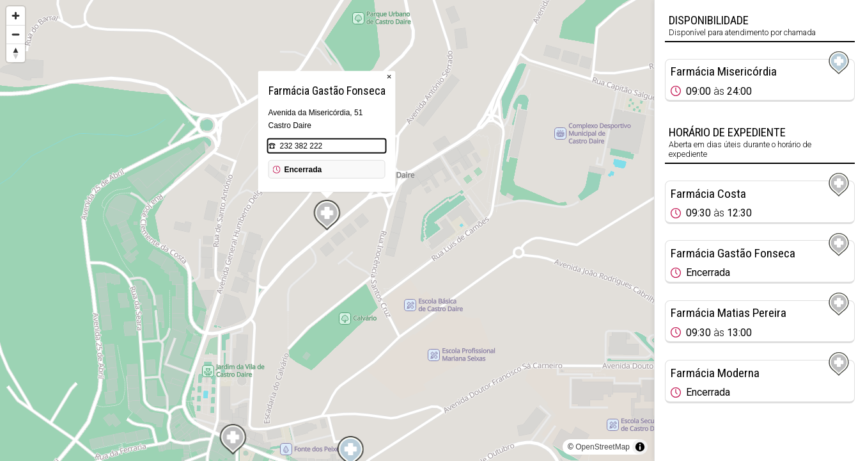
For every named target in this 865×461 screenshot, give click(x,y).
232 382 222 (301, 146)
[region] (327, 230)
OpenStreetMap (602, 446)
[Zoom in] (15, 15)
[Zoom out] (15, 34)
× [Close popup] (389, 76)
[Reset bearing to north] (15, 53)
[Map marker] (327, 215)
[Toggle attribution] (640, 447)
